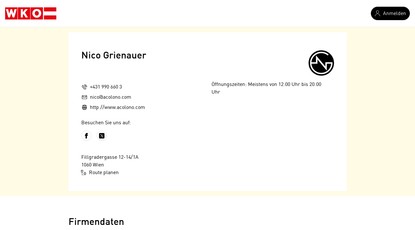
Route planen (100, 172)
